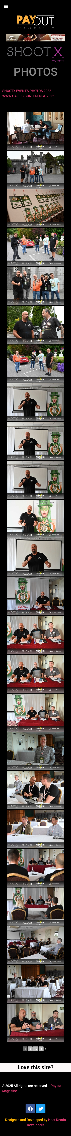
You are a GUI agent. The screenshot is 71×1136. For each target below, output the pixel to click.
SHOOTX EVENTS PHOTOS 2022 (26, 91)
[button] (35, 6)
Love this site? (35, 1067)
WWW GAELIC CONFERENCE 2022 (28, 96)
